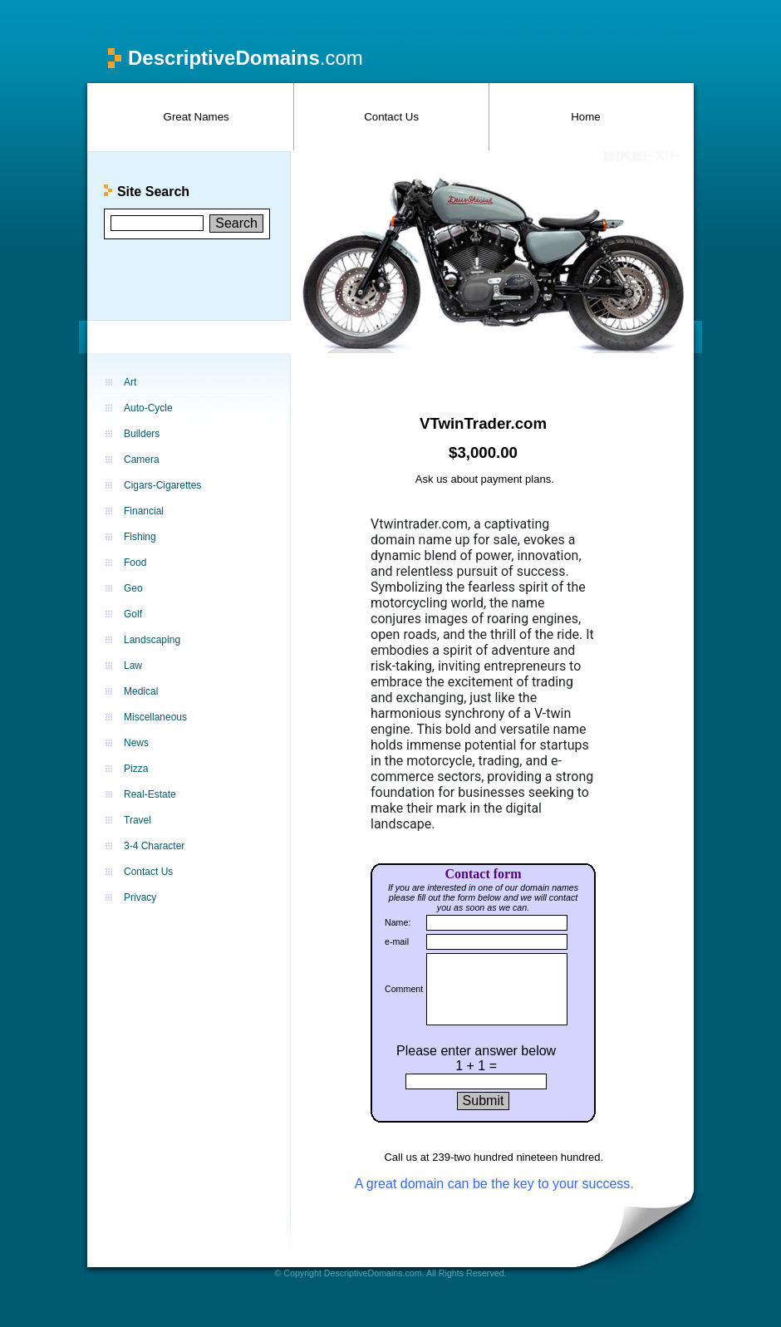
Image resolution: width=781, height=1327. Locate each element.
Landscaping (152, 640)
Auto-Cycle (148, 408)
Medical (141, 691)
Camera (142, 459)
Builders (142, 434)
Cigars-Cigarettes (162, 485)
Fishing (140, 537)
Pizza (136, 768)
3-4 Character (154, 846)
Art (130, 382)
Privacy (140, 897)
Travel (137, 820)
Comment (404, 989)
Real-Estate (150, 794)
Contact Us (391, 117)
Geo (133, 588)
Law (133, 665)
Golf (133, 614)
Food (135, 562)
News (136, 743)
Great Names (196, 117)
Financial (144, 511)
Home (586, 117)
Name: (397, 922)
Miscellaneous (155, 717)
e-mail (397, 941)
